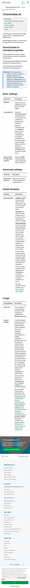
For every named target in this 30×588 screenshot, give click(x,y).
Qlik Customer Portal (9, 477)
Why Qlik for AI (8, 524)
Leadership (7, 543)
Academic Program (9, 550)
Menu (27, 3)
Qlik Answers (7, 503)
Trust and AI (7, 522)
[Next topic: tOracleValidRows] (22, 456)
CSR (5, 545)
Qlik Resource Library (10, 479)
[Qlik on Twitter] (22, 564)
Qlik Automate (8, 507)
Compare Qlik (8, 526)
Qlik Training (7, 472)
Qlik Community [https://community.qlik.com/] (15, 564)
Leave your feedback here (12, 449)
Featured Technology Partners (12, 529)
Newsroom (7, 557)
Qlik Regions (7, 533)
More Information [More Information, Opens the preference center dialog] (14, 586)
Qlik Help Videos (8, 468)
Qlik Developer (8, 470)
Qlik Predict (7, 505)
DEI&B (5, 548)
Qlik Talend (7, 489)
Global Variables (9, 27)
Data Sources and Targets (11, 531)
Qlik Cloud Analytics (9, 501)
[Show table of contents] (3, 7)
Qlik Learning (7, 474)
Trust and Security (9, 517)
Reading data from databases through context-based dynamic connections (20, 398)
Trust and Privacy (9, 520)
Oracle (23, 7)
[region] (15, 577)
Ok (15, 582)
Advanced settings (9, 25)
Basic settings (8, 23)
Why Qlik (6, 515)
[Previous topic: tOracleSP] (8, 456)
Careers (6, 555)
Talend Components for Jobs (13, 7)
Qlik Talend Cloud (9, 492)
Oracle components (10, 9)
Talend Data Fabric (9, 494)
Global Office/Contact (10, 559)
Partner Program (8, 552)
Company (6, 541)
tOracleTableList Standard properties (14, 21)
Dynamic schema (19, 422)
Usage (6, 29)
